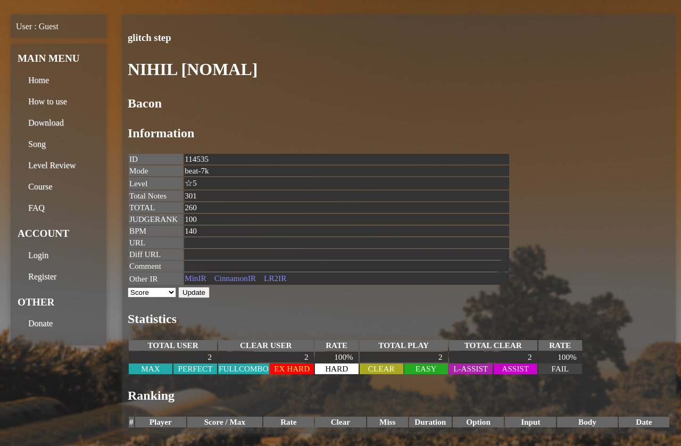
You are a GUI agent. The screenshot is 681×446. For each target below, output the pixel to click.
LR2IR (275, 278)
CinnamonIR (235, 278)
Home (38, 80)
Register (42, 276)
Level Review (52, 165)
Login (38, 255)
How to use (47, 101)
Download (46, 122)
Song (37, 143)
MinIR (195, 278)
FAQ (36, 207)
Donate (40, 323)
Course (40, 186)
